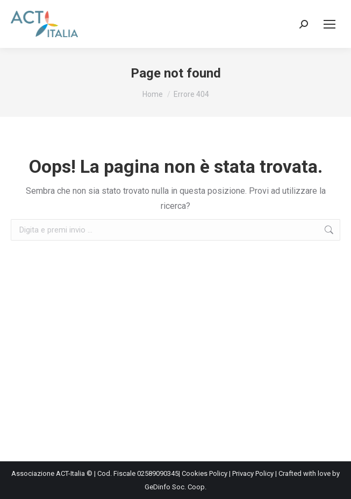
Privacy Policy (253, 473)
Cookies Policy (204, 473)
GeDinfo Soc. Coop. (175, 487)
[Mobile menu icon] (329, 24)
